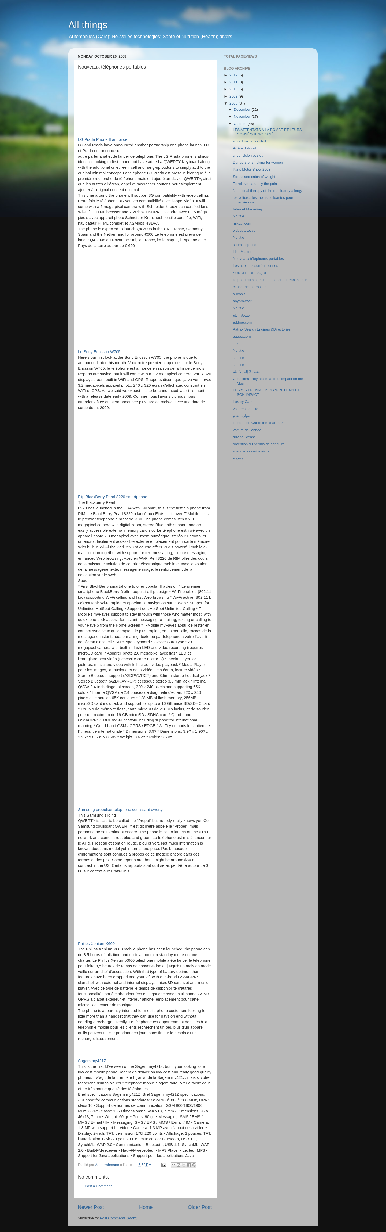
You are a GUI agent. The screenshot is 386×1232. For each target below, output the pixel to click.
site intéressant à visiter (252, 451)
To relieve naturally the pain (255, 184)
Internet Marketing (247, 209)
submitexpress (244, 245)
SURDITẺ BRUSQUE (250, 273)
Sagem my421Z (92, 1061)
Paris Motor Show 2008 (251, 169)
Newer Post (91, 1207)
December (242, 109)
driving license (244, 437)
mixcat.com (242, 223)
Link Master (242, 252)
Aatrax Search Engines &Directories (262, 329)
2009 (234, 96)
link (235, 344)
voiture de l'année (247, 430)
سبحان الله (241, 315)
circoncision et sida (248, 155)
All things (87, 24)
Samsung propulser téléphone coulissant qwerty (120, 809)
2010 (234, 89)
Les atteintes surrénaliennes (255, 266)
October (241, 124)
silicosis (239, 294)
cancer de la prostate (250, 287)
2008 (234, 103)
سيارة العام (242, 416)
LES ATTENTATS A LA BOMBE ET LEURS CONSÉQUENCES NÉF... (267, 132)
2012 (234, 75)
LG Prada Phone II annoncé (102, 139)
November (242, 116)
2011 (234, 82)
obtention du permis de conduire (259, 444)
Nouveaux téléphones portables (258, 259)
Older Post (200, 1207)
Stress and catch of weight (254, 177)
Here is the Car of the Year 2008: (259, 423)
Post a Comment (98, 1186)
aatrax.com (242, 337)
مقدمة (238, 458)
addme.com (242, 322)
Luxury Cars (243, 402)
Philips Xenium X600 (96, 944)
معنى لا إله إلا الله (247, 372)
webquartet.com (246, 230)
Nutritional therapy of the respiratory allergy (267, 191)
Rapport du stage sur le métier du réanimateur (270, 280)
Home (146, 1207)
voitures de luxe (245, 409)
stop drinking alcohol (249, 141)
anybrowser (242, 301)
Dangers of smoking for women (258, 162)
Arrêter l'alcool (244, 148)
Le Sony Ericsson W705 (99, 352)
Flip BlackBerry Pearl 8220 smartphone (112, 497)
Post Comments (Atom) (119, 1218)
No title (238, 216)
